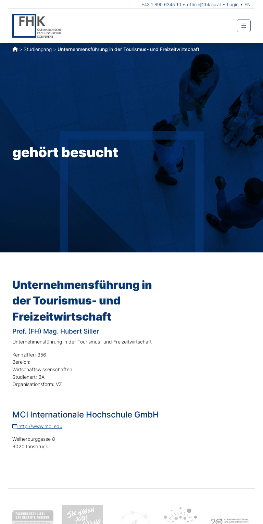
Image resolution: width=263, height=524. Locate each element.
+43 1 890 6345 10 (161, 4)
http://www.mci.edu (37, 426)
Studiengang (38, 49)
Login (233, 4)
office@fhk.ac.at (204, 4)
